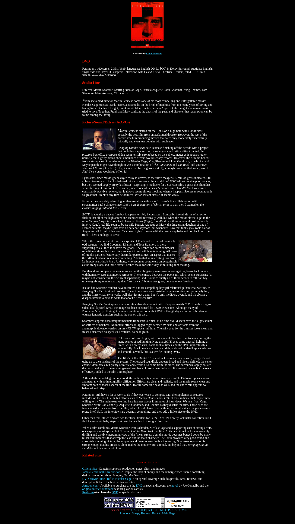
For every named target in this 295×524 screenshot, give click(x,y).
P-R (170, 510)
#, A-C (135, 510)
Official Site (89, 468)
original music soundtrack (97, 489)
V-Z (184, 510)
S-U (177, 510)
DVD (139, 485)
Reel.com (88, 492)
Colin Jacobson (154, 53)
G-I (150, 510)
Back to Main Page (163, 513)
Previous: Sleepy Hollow (135, 513)
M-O (163, 510)
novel (174, 485)
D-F (143, 510)
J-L (156, 510)
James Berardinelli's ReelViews (101, 472)
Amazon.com (90, 485)
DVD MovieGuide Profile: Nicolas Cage (106, 478)
